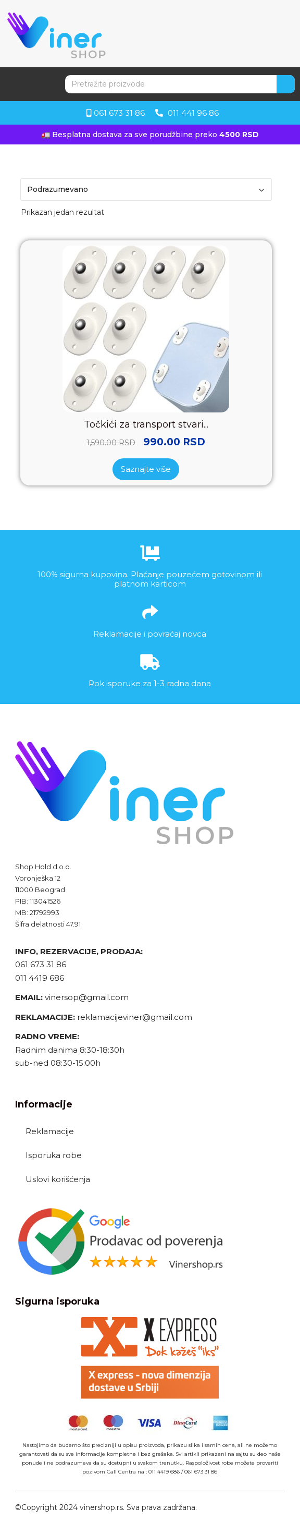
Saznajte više (146, 469)
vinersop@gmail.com (86, 997)
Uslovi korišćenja (58, 1179)
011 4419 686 (39, 978)
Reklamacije (50, 1131)
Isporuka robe (54, 1155)
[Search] (286, 84)
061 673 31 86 (40, 964)
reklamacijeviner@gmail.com (134, 1017)
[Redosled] (146, 189)
